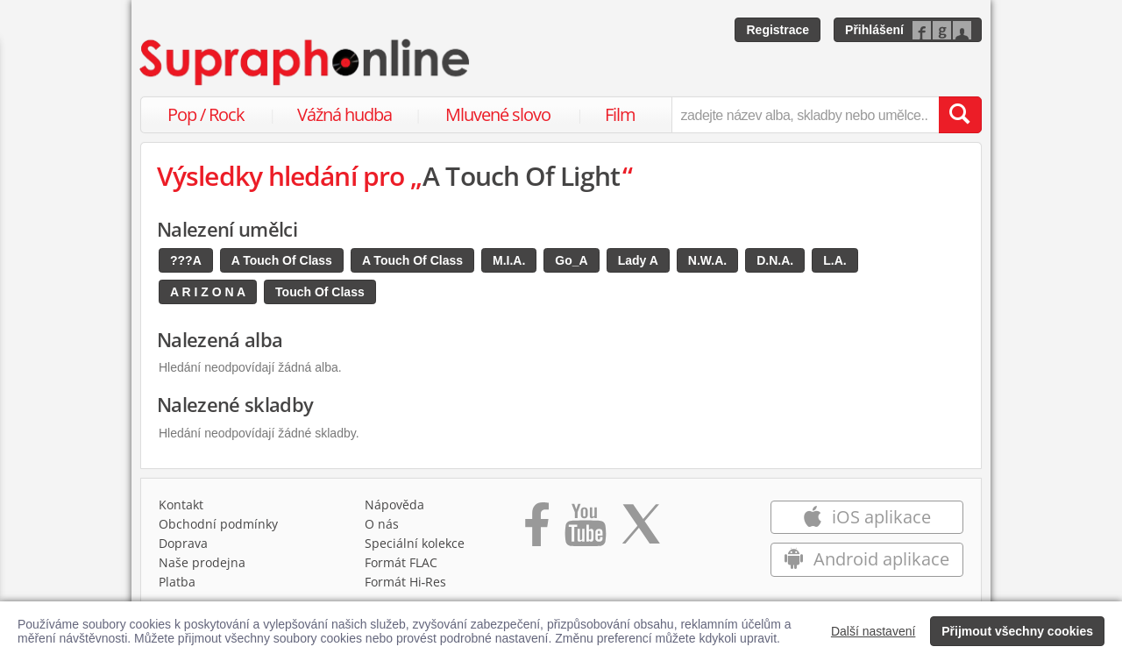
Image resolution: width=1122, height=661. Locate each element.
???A (186, 260)
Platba (177, 581)
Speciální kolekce (415, 543)
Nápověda (394, 504)
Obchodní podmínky (218, 523)
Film (620, 114)
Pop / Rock (206, 114)
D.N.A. (774, 260)
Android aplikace (866, 559)
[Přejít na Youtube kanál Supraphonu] (585, 530)
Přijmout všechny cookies (1017, 631)
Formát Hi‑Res (406, 581)
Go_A (571, 260)
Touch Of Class (320, 292)
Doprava (183, 543)
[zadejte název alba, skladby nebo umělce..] (805, 114)
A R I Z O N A (207, 292)
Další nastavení (873, 631)
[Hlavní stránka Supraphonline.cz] (306, 62)
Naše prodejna (202, 562)
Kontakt (181, 504)
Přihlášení (874, 30)
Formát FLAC (401, 562)
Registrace (777, 30)
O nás (382, 523)
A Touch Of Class (281, 260)
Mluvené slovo (497, 114)
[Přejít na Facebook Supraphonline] (536, 530)
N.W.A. (707, 260)
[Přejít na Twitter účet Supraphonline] (641, 530)
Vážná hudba (344, 114)
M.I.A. (509, 260)
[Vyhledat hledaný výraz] (960, 114)
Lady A (638, 260)
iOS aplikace (866, 517)
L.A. (834, 260)
